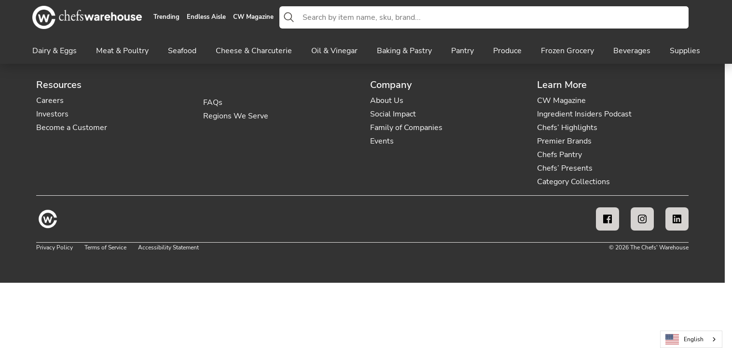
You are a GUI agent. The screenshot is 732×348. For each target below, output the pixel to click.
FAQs (212, 102)
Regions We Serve (235, 116)
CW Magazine (253, 17)
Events (382, 141)
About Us (386, 100)
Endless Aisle (206, 17)
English (684, 340)
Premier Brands (564, 141)
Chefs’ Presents (565, 168)
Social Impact (393, 114)
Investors (52, 114)
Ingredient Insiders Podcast (584, 114)
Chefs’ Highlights (567, 127)
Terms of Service (105, 247)
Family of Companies (406, 127)
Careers (50, 100)
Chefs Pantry (559, 155)
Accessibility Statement (168, 247)
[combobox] (494, 17)
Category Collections (573, 182)
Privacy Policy (54, 247)
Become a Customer (71, 127)
